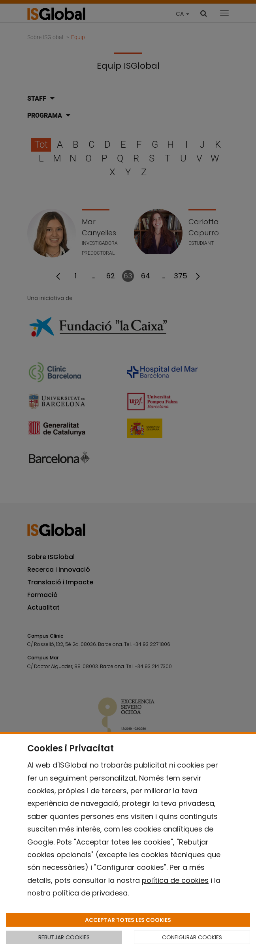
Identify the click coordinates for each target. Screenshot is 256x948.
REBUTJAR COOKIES (64, 937)
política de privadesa (90, 893)
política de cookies (175, 880)
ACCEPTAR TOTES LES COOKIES (128, 920)
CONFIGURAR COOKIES (192, 937)
